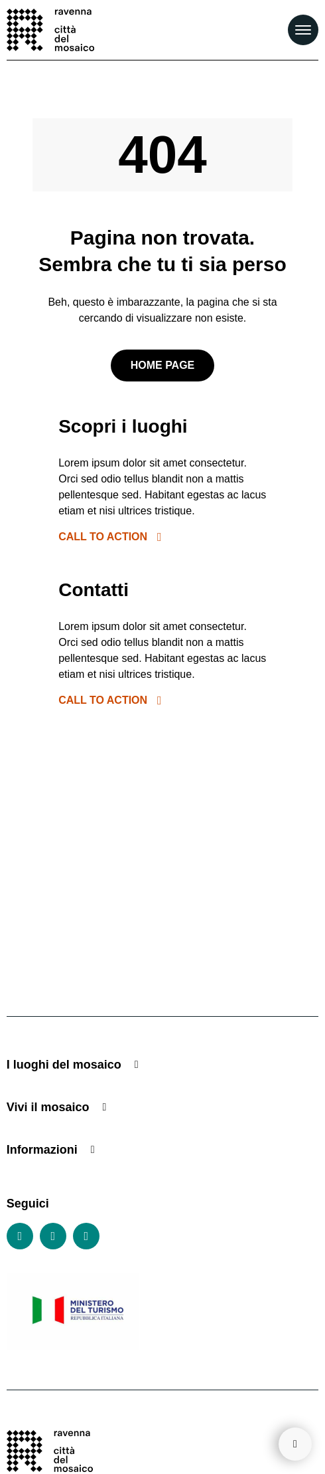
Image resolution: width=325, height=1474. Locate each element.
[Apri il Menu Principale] (303, 30)
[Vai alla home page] (50, 30)
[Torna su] (295, 1444)
